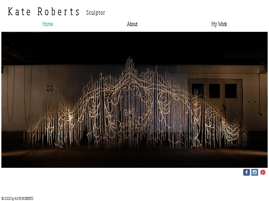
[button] (134, 100)
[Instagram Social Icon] (254, 172)
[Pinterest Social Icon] (262, 172)
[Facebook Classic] (246, 172)
